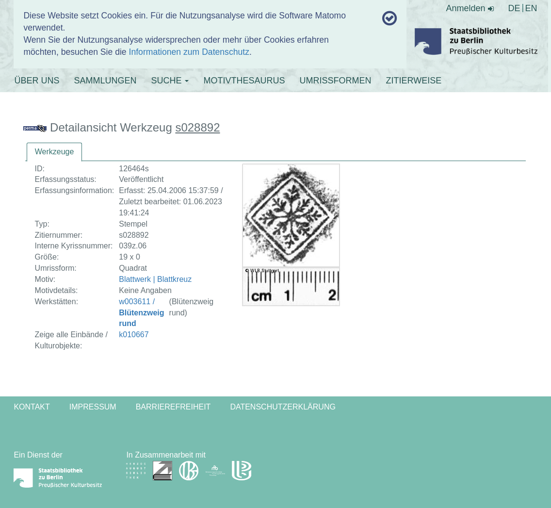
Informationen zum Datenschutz (189, 52)
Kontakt (31, 407)
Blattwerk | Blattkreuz (155, 279)
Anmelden (470, 8)
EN (531, 8)
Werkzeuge (54, 151)
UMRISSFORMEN (335, 80)
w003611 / (141, 312)
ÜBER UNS (36, 80)
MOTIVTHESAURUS (244, 80)
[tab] (54, 152)
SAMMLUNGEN (105, 80)
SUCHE (170, 80)
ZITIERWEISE (413, 80)
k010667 (133, 334)
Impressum (92, 407)
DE (514, 8)
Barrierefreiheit (173, 407)
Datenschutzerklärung (283, 407)
